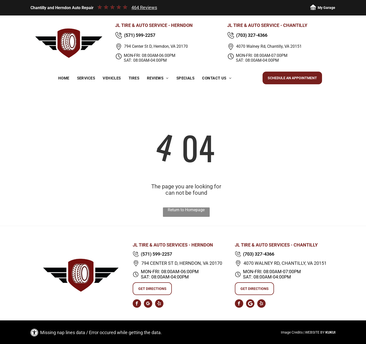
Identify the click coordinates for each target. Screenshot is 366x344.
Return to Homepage (186, 209)
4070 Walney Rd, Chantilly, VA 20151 (269, 46)
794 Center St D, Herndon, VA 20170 (156, 46)
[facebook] (137, 304)
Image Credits (292, 332)
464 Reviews (144, 7)
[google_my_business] (148, 304)
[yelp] (159, 304)
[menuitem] (63, 78)
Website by (315, 332)
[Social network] (250, 304)
